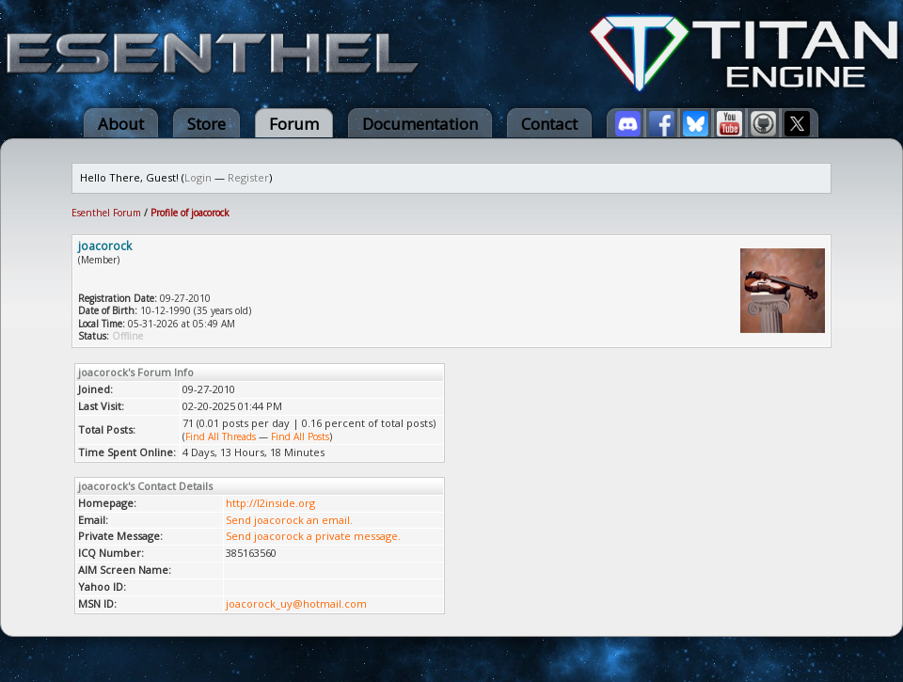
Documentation (420, 124)
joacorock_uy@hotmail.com (296, 603)
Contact (549, 124)
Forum (294, 124)
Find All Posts (300, 436)
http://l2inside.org (270, 503)
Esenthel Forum (106, 212)
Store (206, 124)
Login (198, 177)
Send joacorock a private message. (313, 536)
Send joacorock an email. (289, 520)
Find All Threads (220, 436)
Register (248, 177)
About (121, 124)
